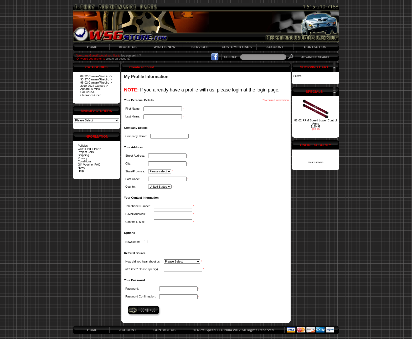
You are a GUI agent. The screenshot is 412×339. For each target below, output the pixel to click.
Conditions (84, 161)
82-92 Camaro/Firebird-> (96, 76)
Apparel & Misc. (90, 88)
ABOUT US (128, 47)
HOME (92, 47)
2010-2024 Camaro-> (94, 85)
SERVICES (200, 47)
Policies (83, 145)
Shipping (83, 155)
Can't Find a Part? (89, 148)
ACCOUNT (275, 47)
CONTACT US (315, 47)
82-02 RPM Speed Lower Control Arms (315, 122)
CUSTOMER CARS (237, 47)
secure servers (315, 162)
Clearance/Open (90, 95)
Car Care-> (87, 92)
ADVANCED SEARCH (315, 57)
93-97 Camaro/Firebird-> (96, 79)
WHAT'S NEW (164, 47)
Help (81, 170)
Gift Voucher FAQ (89, 164)
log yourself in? (131, 55)
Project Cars (86, 151)
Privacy (82, 158)
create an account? (118, 58)
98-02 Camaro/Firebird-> (96, 82)
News (81, 167)
